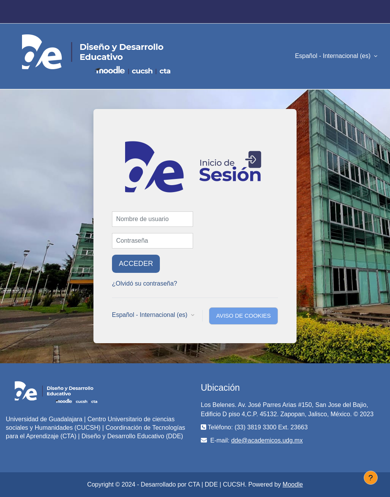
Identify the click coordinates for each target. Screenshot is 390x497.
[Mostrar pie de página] (371, 478)
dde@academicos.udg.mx (267, 440)
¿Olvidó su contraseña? (144, 283)
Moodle (293, 484)
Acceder (136, 263)
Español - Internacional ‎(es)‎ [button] (150, 314)
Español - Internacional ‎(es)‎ (333, 56)
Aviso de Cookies (243, 316)
